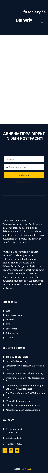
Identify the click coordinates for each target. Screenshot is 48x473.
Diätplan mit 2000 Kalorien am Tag (23, 405)
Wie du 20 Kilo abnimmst (18, 401)
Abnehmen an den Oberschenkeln (23, 410)
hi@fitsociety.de (14, 438)
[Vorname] (24, 159)
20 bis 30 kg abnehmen (17, 356)
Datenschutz (12, 333)
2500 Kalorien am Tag (16, 361)
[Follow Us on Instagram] (11, 450)
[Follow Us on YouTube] (17, 450)
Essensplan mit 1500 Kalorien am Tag (24, 373)
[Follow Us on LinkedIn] (5, 450)
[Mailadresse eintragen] (24, 167)
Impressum (11, 328)
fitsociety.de (34, 11)
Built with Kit (24, 182)
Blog (8, 310)
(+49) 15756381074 (14, 443)
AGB (8, 324)
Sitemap (10, 337)
